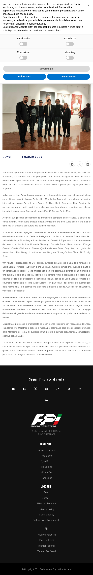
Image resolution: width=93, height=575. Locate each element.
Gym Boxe (46, 461)
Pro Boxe (46, 455)
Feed (46, 492)
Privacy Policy (46, 508)
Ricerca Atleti (46, 539)
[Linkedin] (46, 398)
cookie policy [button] (26, 14)
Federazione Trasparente (46, 520)
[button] (88, 5)
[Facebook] (24, 387)
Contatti (46, 497)
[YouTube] (13, 387)
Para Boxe (46, 477)
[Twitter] (35, 387)
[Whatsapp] (79, 387)
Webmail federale (46, 503)
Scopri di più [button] (46, 68)
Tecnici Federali (46, 545)
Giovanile (46, 472)
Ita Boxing (46, 466)
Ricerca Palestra (46, 534)
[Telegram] (68, 387)
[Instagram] (46, 387)
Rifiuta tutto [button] (24, 76)
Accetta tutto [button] (68, 76)
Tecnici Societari (46, 551)
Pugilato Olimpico (46, 449)
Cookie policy (46, 514)
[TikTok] (57, 387)
